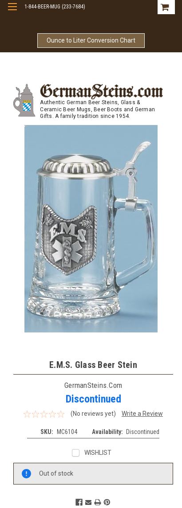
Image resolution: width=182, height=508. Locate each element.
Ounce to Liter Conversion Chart (91, 40)
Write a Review (142, 413)
